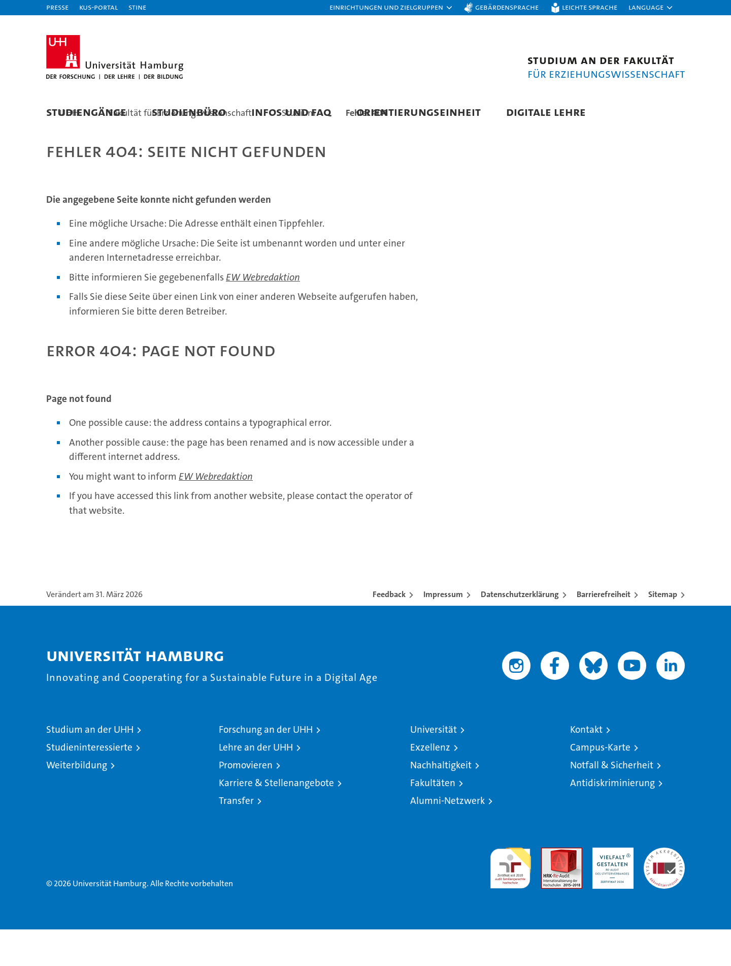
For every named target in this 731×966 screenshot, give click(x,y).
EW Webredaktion (263, 313)
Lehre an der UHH (256, 783)
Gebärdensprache (507, 7)
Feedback (389, 631)
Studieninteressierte (89, 783)
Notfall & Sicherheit (611, 801)
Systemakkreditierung (664, 889)
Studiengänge (86, 111)
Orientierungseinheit (418, 111)
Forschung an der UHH (266, 766)
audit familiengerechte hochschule (510, 900)
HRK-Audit (610, 889)
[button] (391, 7)
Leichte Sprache (589, 7)
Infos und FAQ (291, 111)
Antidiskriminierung (612, 819)
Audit (550, 889)
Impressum (443, 631)
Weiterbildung (76, 801)
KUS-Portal (98, 7)
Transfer (236, 837)
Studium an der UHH (90, 766)
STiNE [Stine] (137, 7)
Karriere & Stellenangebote (276, 819)
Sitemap (662, 631)
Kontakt (586, 766)
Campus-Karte (600, 783)
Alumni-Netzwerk (447, 837)
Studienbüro (189, 111)
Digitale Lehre (546, 111)
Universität (433, 766)
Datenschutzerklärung (520, 631)
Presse (57, 7)
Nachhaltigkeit (441, 801)
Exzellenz (430, 783)
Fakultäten (432, 819)
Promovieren (246, 801)
